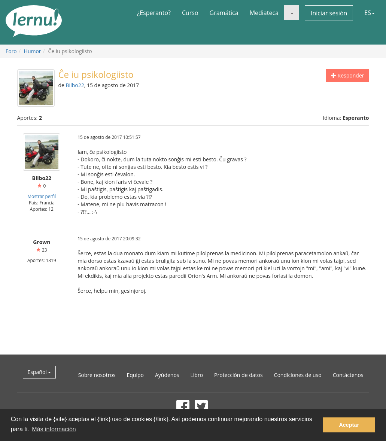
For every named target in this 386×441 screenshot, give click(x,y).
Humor (32, 51)
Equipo (135, 374)
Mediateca (264, 13)
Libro (197, 374)
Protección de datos (238, 374)
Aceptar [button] (349, 425)
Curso (190, 13)
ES (369, 13)
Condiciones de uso (298, 374)
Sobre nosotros (97, 374)
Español (39, 371)
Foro (11, 51)
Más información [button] (54, 429)
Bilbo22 (75, 85)
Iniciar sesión (329, 13)
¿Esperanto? (154, 13)
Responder (347, 75)
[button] (291, 12)
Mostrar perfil (41, 196)
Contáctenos (348, 374)
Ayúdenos (167, 374)
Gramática (224, 13)
